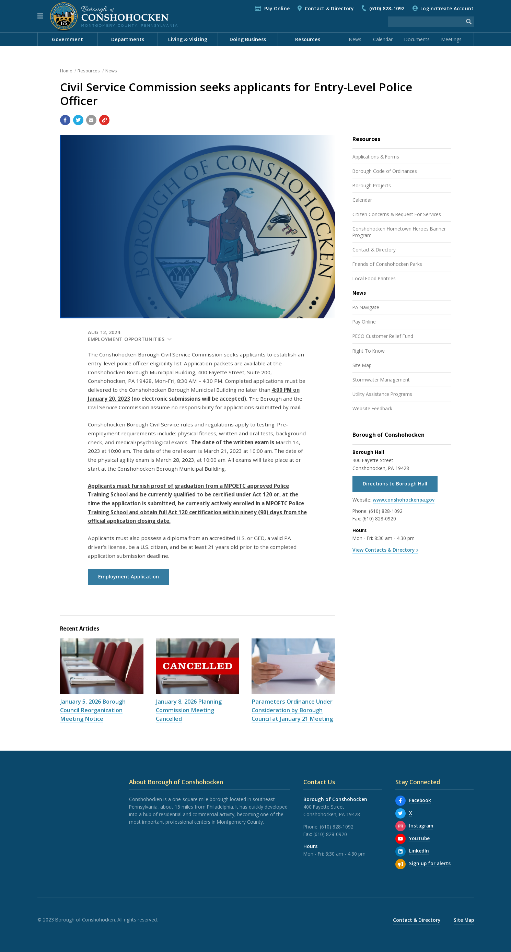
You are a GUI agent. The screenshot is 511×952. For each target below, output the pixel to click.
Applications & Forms (375, 156)
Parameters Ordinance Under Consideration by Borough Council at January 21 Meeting (292, 709)
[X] (400, 813)
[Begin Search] (469, 21)
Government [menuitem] (67, 39)
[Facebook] (400, 801)
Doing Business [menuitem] (248, 39)
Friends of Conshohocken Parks (387, 264)
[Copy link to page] (104, 120)
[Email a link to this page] (91, 120)
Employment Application (128, 576)
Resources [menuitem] (307, 39)
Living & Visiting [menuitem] (187, 39)
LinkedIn (419, 850)
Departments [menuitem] (127, 39)
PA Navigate (365, 307)
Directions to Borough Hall (395, 483)
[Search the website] (426, 21)
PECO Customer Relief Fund (382, 336)
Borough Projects (371, 185)
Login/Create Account (447, 8)
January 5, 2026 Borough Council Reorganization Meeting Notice (93, 709)
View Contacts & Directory (383, 549)
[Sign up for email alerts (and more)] (400, 864)
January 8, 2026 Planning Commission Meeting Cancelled (189, 709)
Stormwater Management (381, 379)
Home (66, 71)
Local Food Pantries (374, 278)
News (355, 39)
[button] (40, 16)
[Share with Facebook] (65, 120)
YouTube (419, 838)
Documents (417, 39)
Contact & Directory (329, 8)
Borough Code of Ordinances (384, 171)
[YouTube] (400, 839)
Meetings (451, 39)
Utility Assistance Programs (382, 394)
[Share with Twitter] (78, 120)
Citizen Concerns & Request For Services (396, 214)
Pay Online (277, 8)
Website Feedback (372, 408)
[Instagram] (400, 826)
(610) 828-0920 (379, 518)
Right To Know (368, 351)
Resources (89, 71)
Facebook (420, 800)
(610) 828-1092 (387, 8)
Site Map (362, 365)
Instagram (421, 825)
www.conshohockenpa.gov (403, 499)
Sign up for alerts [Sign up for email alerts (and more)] (430, 863)
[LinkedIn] (400, 851)
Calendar (383, 39)
